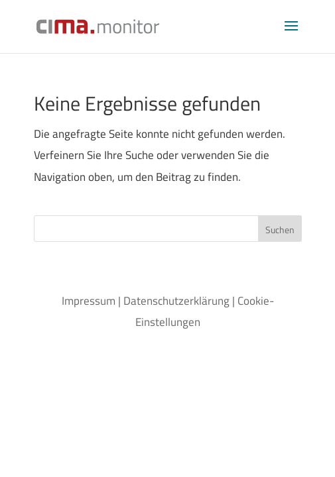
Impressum (88, 300)
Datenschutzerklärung (176, 300)
